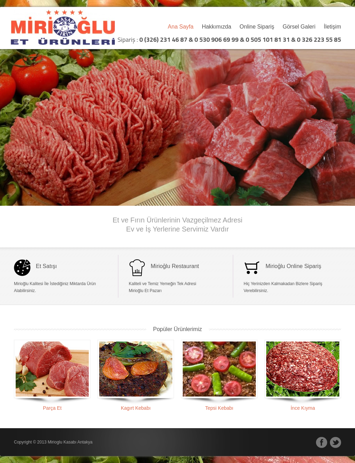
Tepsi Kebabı (219, 408)
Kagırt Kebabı (136, 408)
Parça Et (52, 408)
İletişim (332, 26)
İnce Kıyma (303, 408)
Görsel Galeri (299, 26)
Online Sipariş (256, 26)
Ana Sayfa (181, 26)
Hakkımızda (216, 26)
